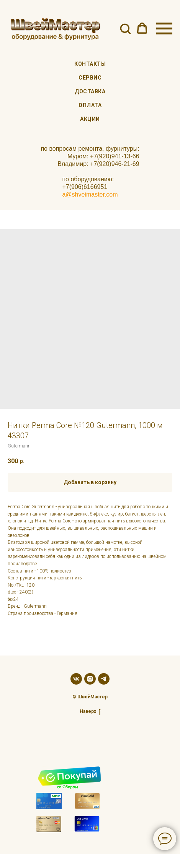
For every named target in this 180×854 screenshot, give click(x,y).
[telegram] (104, 679)
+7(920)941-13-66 (114, 156)
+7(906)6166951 (84, 187)
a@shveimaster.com (90, 194)
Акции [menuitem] (90, 119)
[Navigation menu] (164, 29)
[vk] (76, 679)
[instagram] (90, 679)
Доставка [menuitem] (90, 91)
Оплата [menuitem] (90, 105)
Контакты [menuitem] (90, 64)
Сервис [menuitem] (90, 78)
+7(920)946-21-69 (114, 164)
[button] (125, 28)
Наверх (90, 711)
